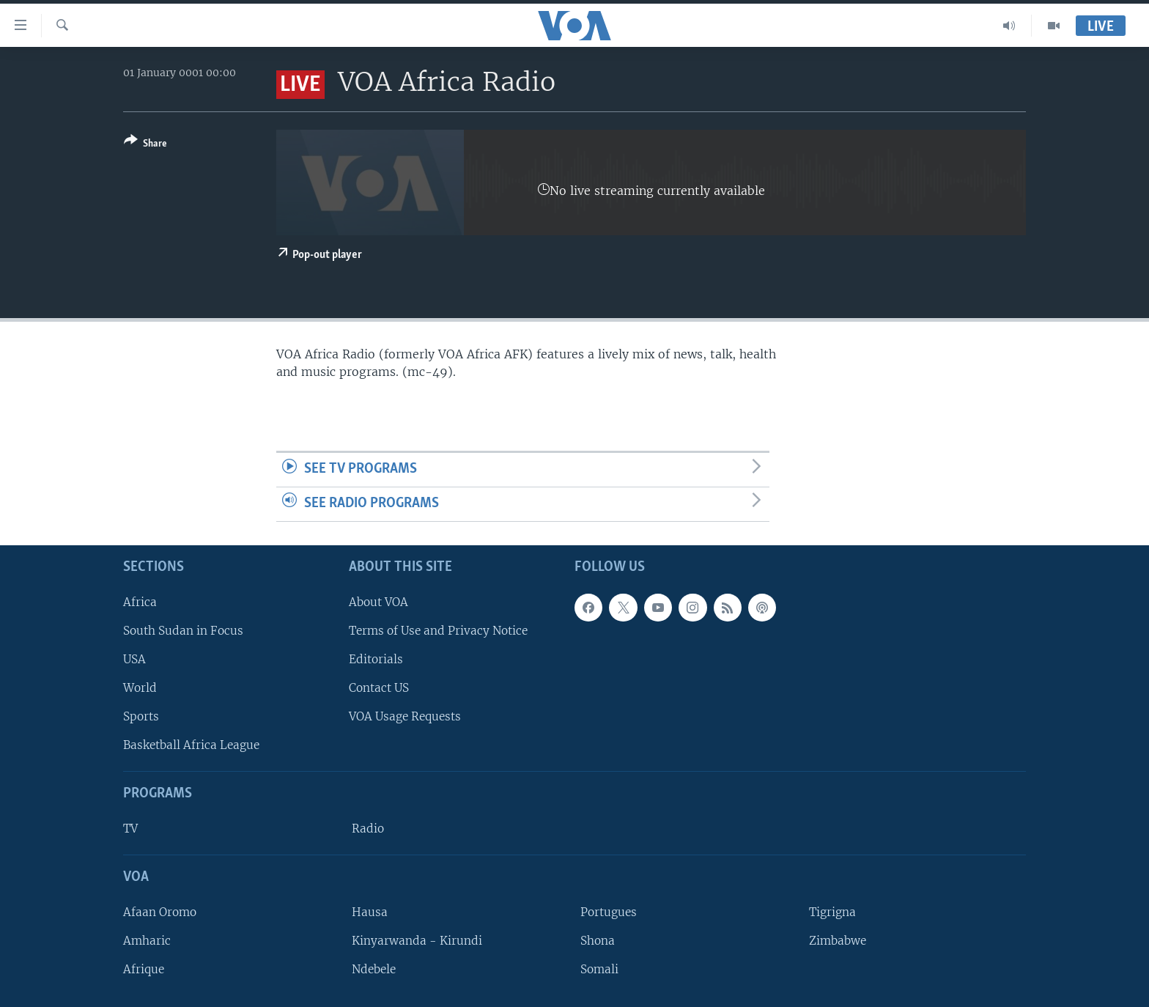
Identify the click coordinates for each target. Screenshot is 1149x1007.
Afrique (143, 969)
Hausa (370, 911)
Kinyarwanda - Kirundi (417, 941)
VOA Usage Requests (405, 716)
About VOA (378, 601)
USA (134, 659)
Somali (599, 969)
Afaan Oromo (159, 911)
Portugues (608, 911)
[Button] (145, 145)
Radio (368, 829)
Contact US (379, 688)
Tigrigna (832, 911)
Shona (597, 941)
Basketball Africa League (191, 745)
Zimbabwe (837, 941)
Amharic (147, 941)
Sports (141, 716)
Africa (140, 601)
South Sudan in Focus (183, 630)
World (140, 688)
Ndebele (374, 969)
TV (130, 829)
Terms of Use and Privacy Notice (438, 630)
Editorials (376, 659)
